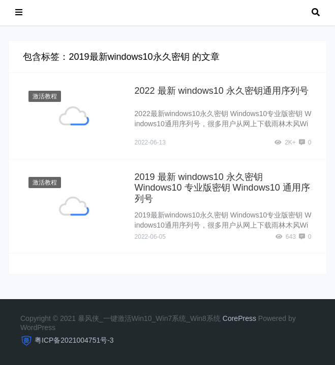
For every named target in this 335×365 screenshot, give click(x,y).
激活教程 (45, 96)
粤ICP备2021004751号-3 (74, 340)
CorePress (239, 318)
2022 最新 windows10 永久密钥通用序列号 (222, 91)
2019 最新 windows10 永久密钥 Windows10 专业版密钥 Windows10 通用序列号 (222, 188)
